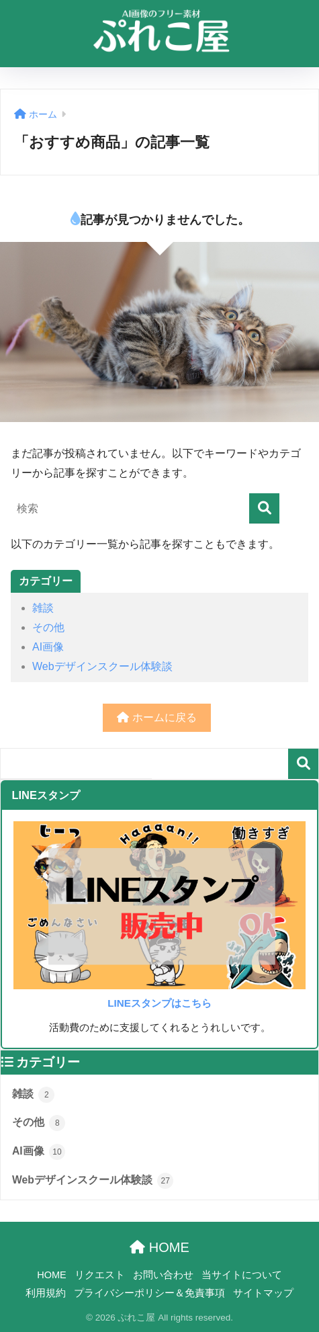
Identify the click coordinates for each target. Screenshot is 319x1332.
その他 (48, 627)
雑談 (43, 608)
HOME (159, 1247)
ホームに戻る (156, 717)
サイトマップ (263, 1293)
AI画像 (48, 647)
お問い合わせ (163, 1274)
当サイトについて (241, 1274)
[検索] (264, 508)
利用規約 (46, 1293)
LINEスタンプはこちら (159, 1003)
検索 (303, 764)
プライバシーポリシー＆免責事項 (149, 1293)
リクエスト (100, 1274)
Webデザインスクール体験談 (102, 666)
